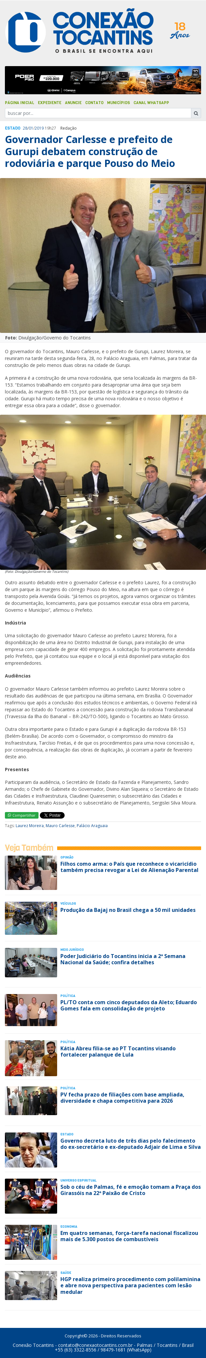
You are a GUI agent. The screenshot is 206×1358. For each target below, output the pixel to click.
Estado (12, 128)
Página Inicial (19, 102)
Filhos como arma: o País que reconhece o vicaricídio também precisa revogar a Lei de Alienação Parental (129, 867)
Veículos (68, 903)
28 (25, 128)
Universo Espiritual (78, 1180)
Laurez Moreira (30, 825)
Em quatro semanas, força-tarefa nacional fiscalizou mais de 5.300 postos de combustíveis (129, 1236)
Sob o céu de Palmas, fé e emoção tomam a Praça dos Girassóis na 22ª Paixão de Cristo (130, 1190)
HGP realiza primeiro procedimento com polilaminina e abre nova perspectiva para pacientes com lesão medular (130, 1285)
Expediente (49, 102)
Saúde (65, 1273)
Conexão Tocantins (33, 1345)
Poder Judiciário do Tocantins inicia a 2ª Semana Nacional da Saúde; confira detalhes (122, 959)
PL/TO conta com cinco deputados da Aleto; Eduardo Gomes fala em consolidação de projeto (128, 1005)
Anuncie (73, 102)
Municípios (118, 102)
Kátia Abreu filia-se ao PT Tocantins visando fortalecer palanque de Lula (118, 1051)
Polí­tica (67, 996)
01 (31, 128)
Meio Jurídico (72, 950)
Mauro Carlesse (60, 825)
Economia (68, 1226)
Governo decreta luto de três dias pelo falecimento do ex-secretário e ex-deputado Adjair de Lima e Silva (130, 1143)
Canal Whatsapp (151, 102)
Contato (94, 102)
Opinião (66, 857)
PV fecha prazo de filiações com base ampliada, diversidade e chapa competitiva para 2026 (122, 1097)
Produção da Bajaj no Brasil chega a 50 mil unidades (128, 910)
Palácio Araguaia (92, 825)
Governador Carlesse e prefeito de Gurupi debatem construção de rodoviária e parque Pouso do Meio (90, 151)
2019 (39, 128)
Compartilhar (22, 815)
